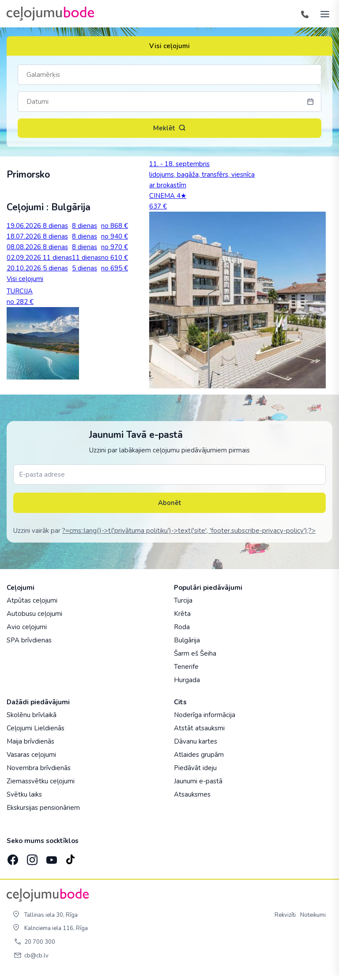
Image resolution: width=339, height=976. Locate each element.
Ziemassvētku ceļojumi (41, 781)
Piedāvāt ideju (195, 767)
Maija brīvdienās (30, 741)
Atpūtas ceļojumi (32, 600)
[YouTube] (50, 857)
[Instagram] (31, 857)
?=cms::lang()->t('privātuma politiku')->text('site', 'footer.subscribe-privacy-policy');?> (189, 530)
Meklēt (169, 128)
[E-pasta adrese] (169, 474)
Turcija (183, 600)
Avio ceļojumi (27, 627)
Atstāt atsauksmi (199, 728)
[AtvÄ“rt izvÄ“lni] (322, 13)
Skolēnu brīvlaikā (31, 714)
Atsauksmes (192, 794)
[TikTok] (70, 857)
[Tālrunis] (305, 14)
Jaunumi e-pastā (198, 781)
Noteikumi (313, 915)
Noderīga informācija (204, 714)
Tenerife (186, 666)
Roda (182, 627)
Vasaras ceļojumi (31, 754)
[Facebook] (12, 857)
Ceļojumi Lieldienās (35, 728)
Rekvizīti (285, 915)
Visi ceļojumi (169, 46)
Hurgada (187, 680)
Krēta (182, 613)
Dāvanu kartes (195, 741)
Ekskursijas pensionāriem (43, 807)
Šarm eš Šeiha (195, 653)
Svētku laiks (24, 794)
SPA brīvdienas (29, 640)
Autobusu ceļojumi (34, 613)
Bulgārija (187, 640)
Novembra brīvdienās (39, 767)
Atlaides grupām (199, 754)
